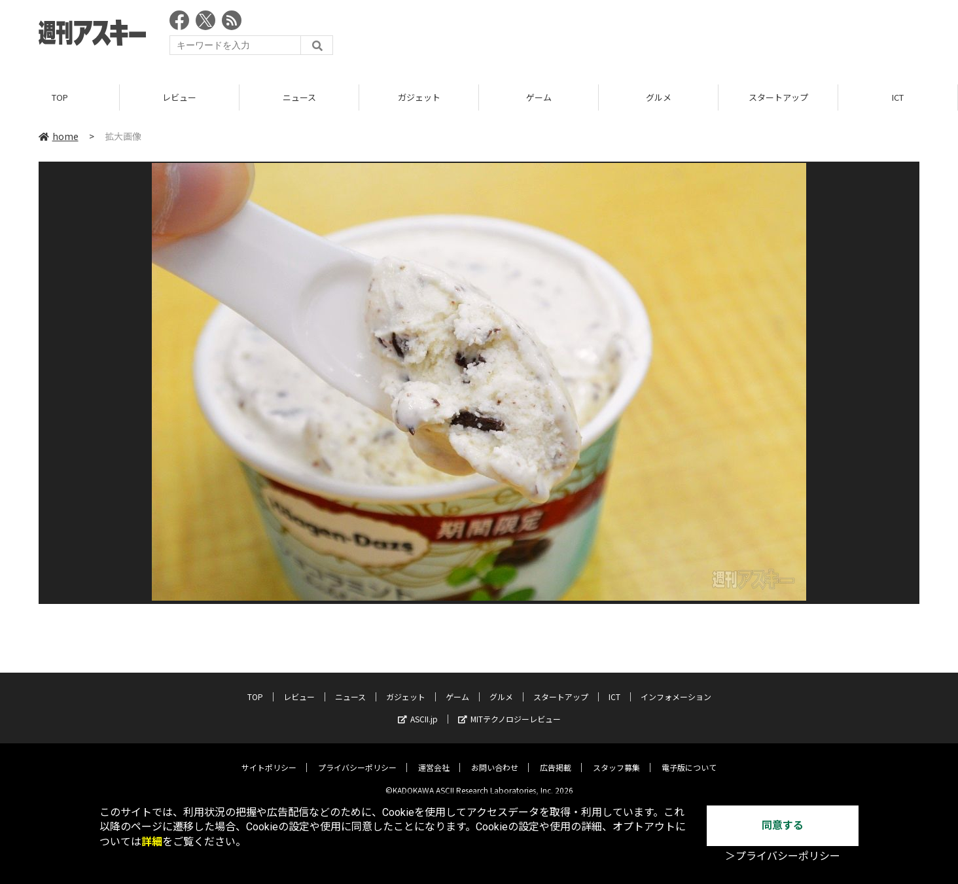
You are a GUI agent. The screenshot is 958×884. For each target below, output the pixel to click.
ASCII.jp (418, 709)
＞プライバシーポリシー (782, 856)
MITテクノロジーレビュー (509, 709)
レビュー (179, 98)
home (59, 136)
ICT (898, 98)
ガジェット (419, 98)
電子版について (689, 758)
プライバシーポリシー (357, 758)
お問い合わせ (494, 758)
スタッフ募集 (616, 758)
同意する (783, 825)
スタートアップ (778, 98)
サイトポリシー (268, 758)
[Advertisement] (681, 36)
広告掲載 (555, 758)
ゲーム (539, 98)
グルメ (658, 98)
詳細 (151, 842)
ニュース (299, 98)
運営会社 (434, 758)
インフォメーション (676, 687)
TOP (60, 98)
